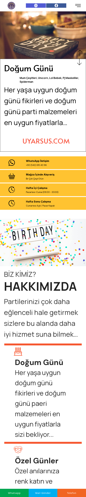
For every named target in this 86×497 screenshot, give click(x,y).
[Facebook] (56, 5)
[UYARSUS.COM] (46, 140)
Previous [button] (79, 53)
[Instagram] (36, 5)
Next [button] (79, 61)
